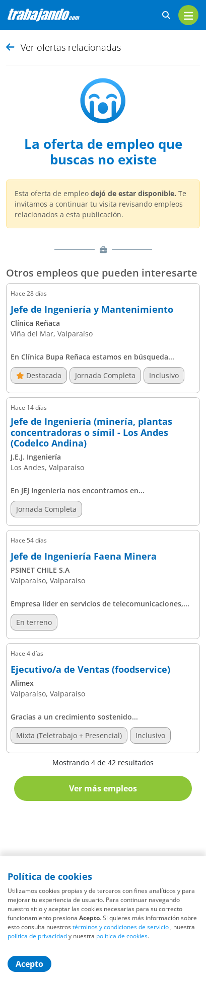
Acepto (29, 963)
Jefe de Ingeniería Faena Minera (84, 556)
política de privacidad (37, 936)
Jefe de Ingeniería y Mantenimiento (92, 309)
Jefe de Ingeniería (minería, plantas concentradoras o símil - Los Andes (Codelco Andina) (91, 432)
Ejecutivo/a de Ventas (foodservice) (90, 669)
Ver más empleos (103, 788)
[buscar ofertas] (166, 15)
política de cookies (122, 936)
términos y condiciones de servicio (121, 927)
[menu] (188, 15)
